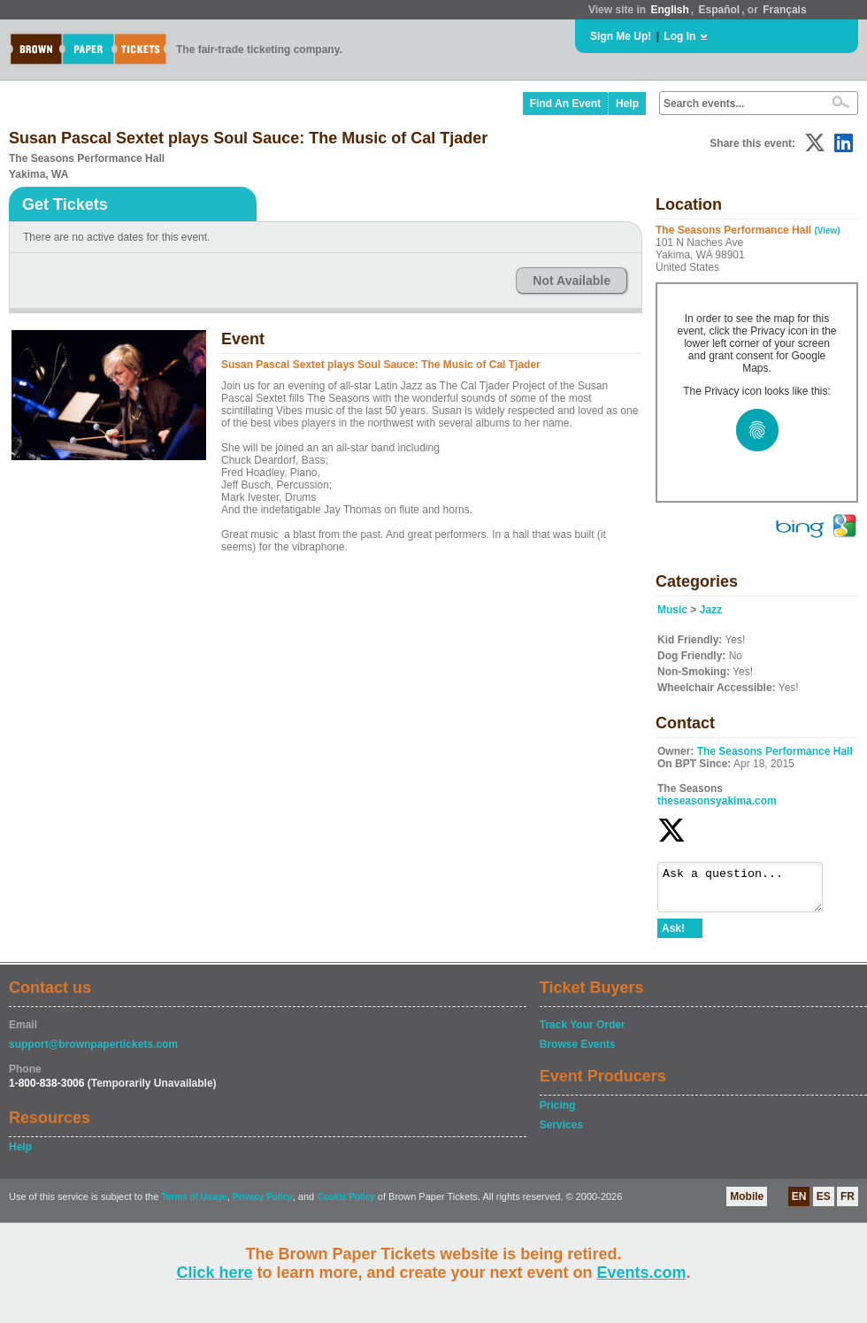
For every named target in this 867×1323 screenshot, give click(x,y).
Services (561, 1133)
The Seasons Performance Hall (775, 751)
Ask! (673, 936)
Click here (214, 1272)
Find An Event (565, 103)
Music (672, 610)
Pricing (558, 1113)
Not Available (571, 280)
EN (799, 1204)
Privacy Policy (263, 1205)
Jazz (711, 610)
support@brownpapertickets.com (93, 1052)
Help (627, 103)
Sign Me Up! (620, 36)
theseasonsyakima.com (717, 801)
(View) (827, 230)
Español (719, 10)
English (669, 10)
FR (847, 1204)
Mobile (746, 1204)
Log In (679, 36)
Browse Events (578, 1052)
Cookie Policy (346, 1205)
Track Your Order (582, 1033)
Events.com (642, 1272)
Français (784, 10)
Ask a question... (748, 891)
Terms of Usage (193, 1205)
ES (824, 1204)
